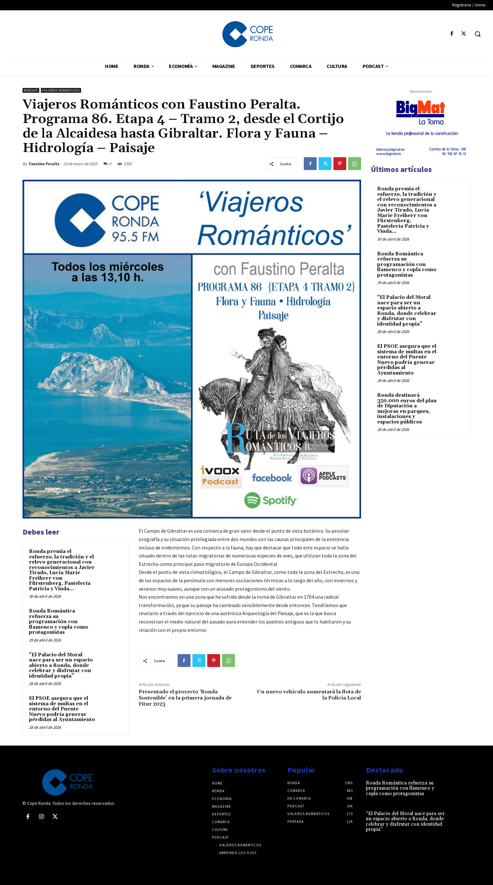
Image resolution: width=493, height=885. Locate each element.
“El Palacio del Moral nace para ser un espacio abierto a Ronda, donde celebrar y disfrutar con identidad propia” (61, 665)
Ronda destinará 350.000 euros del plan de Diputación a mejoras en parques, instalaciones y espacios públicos (407, 408)
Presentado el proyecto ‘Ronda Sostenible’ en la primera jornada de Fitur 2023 (185, 698)
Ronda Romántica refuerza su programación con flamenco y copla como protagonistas (58, 621)
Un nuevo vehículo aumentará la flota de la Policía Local (309, 695)
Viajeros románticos (61, 90)
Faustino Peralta (44, 164)
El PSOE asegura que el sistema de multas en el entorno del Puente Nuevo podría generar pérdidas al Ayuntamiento (62, 709)
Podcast (31, 90)
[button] (477, 34)
